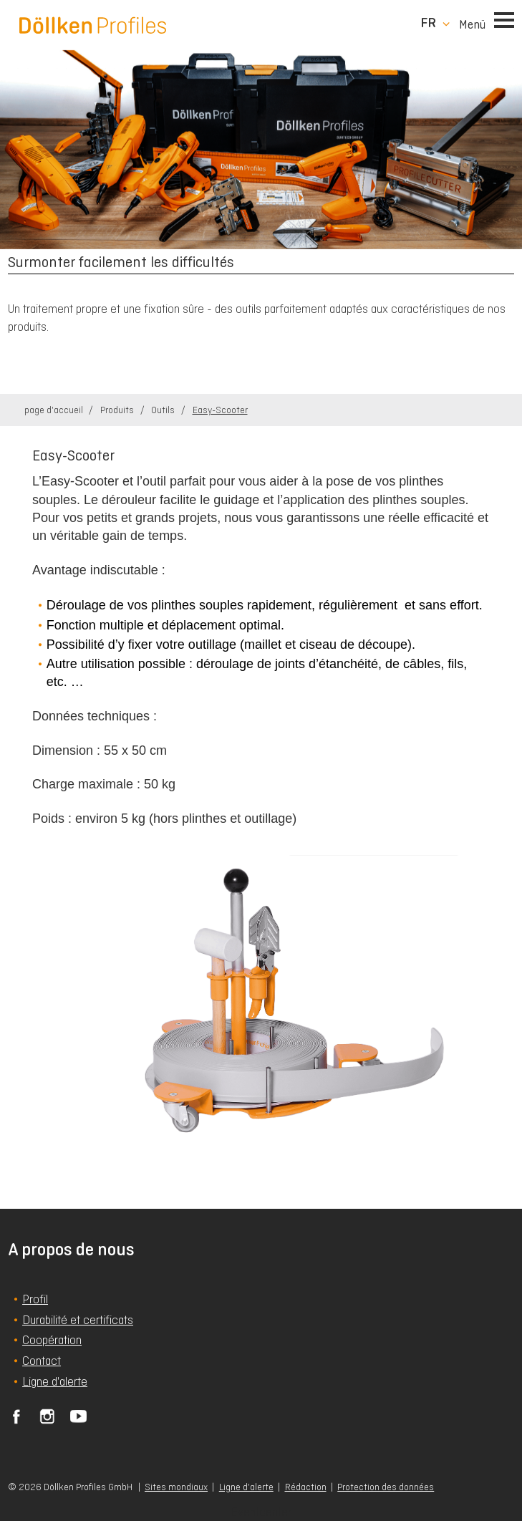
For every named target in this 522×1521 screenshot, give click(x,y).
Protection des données (385, 1487)
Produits (118, 410)
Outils (164, 410)
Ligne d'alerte (246, 1487)
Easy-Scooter (220, 410)
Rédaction (306, 1487)
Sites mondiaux (176, 1487)
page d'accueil (54, 410)
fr (428, 23)
